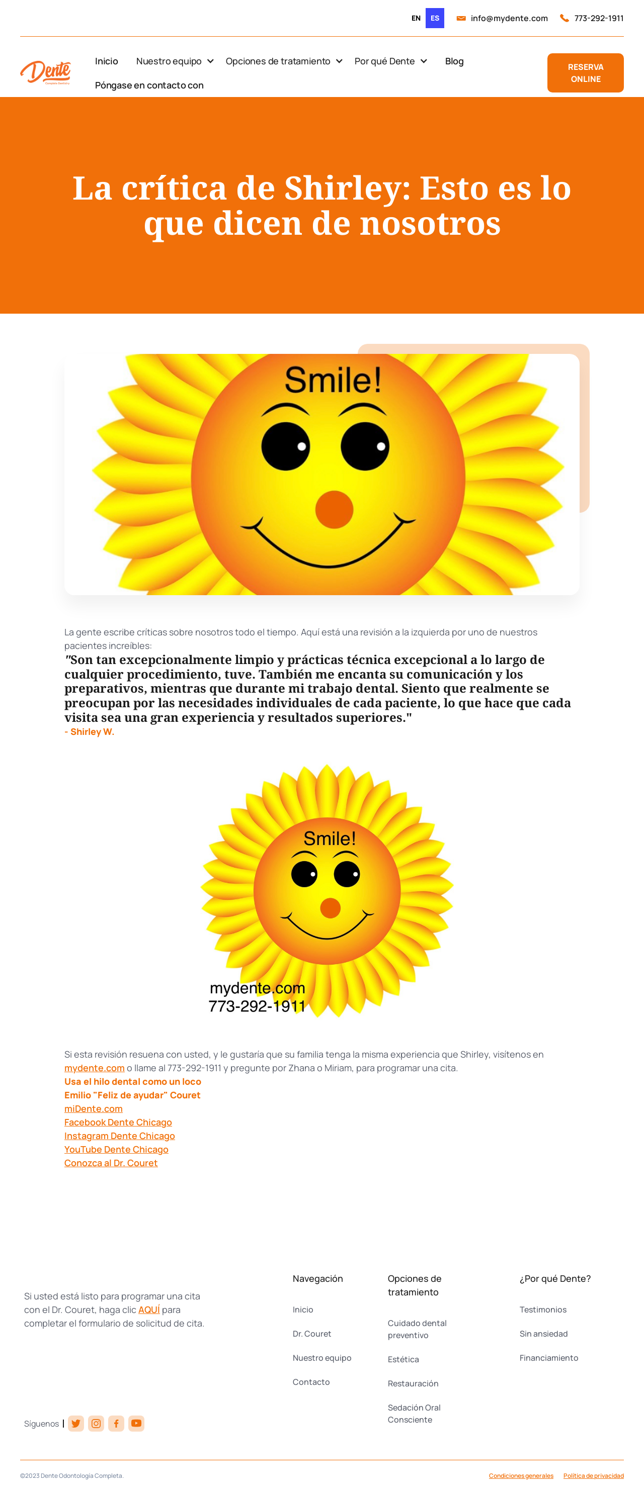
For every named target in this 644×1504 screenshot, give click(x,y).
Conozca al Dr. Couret (111, 1163)
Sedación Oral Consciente (414, 1413)
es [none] (435, 18)
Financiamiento (549, 1357)
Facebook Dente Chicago (118, 1122)
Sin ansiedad (544, 1333)
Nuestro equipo (322, 1357)
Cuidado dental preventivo (417, 1329)
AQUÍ (149, 1309)
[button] (175, 61)
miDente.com (93, 1108)
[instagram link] (96, 1424)
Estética (403, 1359)
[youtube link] (136, 1424)
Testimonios (543, 1309)
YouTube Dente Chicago (116, 1149)
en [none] (416, 18)
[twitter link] (76, 1424)
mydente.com (94, 1068)
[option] (416, 18)
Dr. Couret (312, 1333)
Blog (454, 61)
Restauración (413, 1383)
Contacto (311, 1381)
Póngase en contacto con (149, 85)
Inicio (106, 61)
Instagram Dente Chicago (119, 1136)
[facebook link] (116, 1424)
